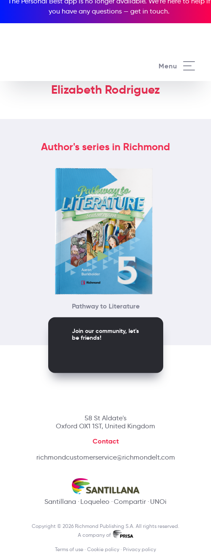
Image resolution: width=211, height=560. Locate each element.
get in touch (149, 11)
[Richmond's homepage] (60, 57)
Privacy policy (139, 549)
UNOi (158, 502)
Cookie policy (103, 549)
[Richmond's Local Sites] (181, 28)
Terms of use (69, 549)
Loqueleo (95, 502)
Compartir (130, 502)
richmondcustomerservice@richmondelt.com (105, 457)
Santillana (60, 502)
